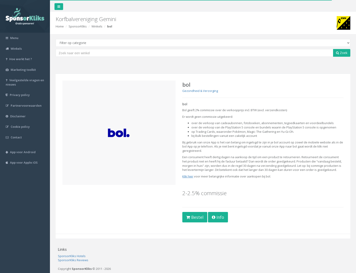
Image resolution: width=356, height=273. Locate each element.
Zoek (341, 53)
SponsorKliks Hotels (72, 256)
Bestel (194, 217)
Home (60, 26)
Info (218, 217)
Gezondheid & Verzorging (200, 91)
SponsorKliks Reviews (73, 260)
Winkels (96, 26)
